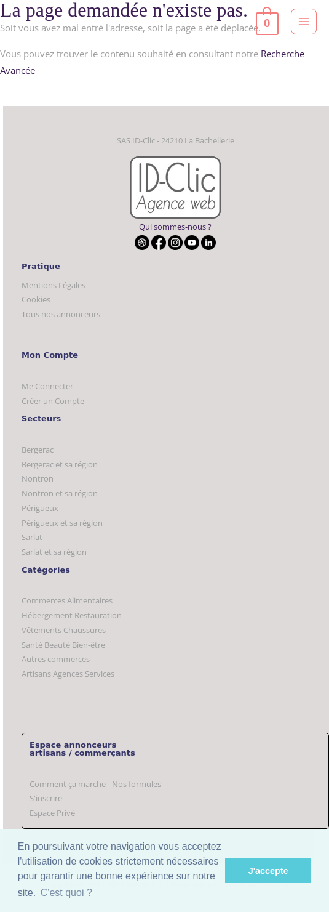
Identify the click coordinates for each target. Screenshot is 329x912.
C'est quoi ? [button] (66, 892)
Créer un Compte (53, 400)
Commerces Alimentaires (67, 600)
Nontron (38, 478)
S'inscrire (46, 798)
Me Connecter (47, 386)
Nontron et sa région (60, 493)
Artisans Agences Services (68, 673)
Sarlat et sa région (54, 551)
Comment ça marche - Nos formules (95, 783)
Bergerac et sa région (60, 464)
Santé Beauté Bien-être (63, 644)
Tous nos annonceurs (61, 314)
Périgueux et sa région (62, 522)
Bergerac (38, 449)
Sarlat (32, 537)
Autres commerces (56, 658)
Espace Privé (52, 812)
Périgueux (40, 508)
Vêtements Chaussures (64, 630)
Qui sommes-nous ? (175, 226)
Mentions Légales (53, 285)
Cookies (36, 299)
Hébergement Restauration (72, 615)
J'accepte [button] (268, 871)
